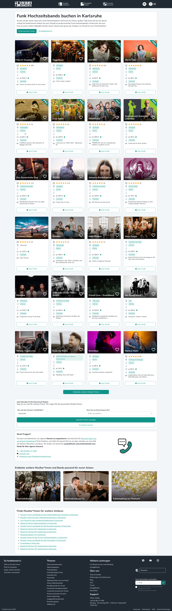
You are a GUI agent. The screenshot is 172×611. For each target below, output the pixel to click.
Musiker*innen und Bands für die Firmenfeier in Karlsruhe (43, 540)
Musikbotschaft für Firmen (56, 586)
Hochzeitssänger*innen (55, 572)
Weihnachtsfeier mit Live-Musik (57, 580)
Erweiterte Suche (86, 425)
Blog (91, 580)
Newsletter (94, 591)
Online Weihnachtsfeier (55, 583)
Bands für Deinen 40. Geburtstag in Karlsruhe (38, 549)
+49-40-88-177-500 (28, 451)
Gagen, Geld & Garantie (12, 570)
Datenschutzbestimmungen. (147, 590)
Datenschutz (146, 609)
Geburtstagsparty (53, 567)
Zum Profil (33, 92)
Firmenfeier (51, 578)
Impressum (136, 609)
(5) (25, 134)
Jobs (91, 583)
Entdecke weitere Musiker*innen (86, 392)
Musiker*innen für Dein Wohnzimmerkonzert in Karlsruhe (43, 517)
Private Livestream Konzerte (56, 594)
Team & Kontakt (95, 575)
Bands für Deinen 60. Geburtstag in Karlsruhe (38, 532)
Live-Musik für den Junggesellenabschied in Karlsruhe (41, 520)
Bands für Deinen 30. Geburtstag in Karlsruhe (38, 546)
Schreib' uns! (24, 453)
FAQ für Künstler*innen (12, 564)
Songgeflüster (95, 567)
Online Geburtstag (53, 596)
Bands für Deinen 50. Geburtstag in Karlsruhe (38, 529)
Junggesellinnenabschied (55, 599)
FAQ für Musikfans (10, 567)
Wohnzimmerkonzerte (54, 564)
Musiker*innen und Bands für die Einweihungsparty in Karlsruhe (45, 526)
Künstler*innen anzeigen (86, 420)
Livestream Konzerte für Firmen (57, 591)
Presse (92, 585)
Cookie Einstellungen (163, 609)
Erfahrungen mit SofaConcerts (100, 577)
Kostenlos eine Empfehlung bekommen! (35, 456)
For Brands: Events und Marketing (101, 564)
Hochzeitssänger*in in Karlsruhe (33, 535)
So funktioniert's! (45, 31)
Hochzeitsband (52, 570)
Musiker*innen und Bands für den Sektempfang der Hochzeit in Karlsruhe (49, 515)
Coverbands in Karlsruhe (30, 543)
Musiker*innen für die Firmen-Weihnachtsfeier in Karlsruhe (43, 537)
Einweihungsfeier (53, 602)
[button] (152, 4)
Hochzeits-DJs (52, 575)
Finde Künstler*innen (26, 31)
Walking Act (51, 604)
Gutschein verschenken (12, 572)
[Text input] (148, 583)
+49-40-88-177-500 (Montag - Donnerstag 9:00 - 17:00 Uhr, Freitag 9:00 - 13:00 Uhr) (108, 603)
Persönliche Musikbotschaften (57, 588)
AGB (153, 609)
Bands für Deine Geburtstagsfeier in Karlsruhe (38, 523)
